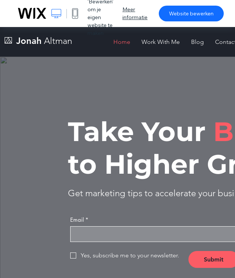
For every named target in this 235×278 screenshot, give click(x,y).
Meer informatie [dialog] (135, 13)
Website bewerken (191, 13)
